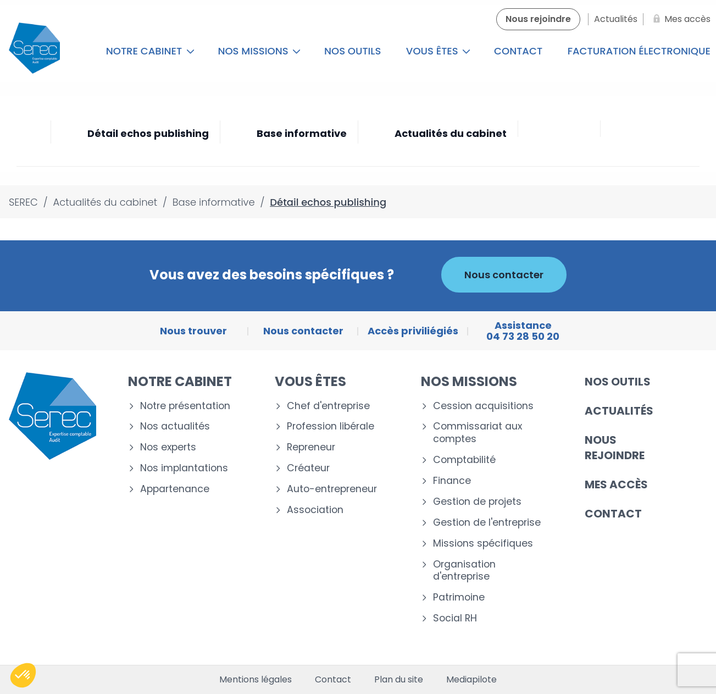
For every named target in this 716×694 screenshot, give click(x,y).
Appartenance (174, 489)
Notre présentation (185, 406)
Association (315, 510)
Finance (452, 481)
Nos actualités (175, 426)
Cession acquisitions (483, 406)
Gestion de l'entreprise (487, 522)
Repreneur (311, 447)
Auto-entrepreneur (332, 489)
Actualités (619, 410)
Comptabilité (464, 460)
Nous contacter (503, 275)
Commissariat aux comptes (477, 432)
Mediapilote (471, 680)
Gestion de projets (477, 501)
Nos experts (168, 447)
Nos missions (259, 51)
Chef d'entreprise (328, 406)
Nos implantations (184, 468)
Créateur (308, 468)
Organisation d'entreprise (464, 570)
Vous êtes (438, 51)
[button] (23, 675)
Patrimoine (459, 597)
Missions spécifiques (483, 543)
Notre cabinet (150, 51)
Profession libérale (330, 426)
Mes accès (616, 484)
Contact (518, 51)
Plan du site (398, 680)
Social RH (455, 618)
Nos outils (352, 51)
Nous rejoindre (615, 447)
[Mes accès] (679, 19)
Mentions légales (255, 680)
